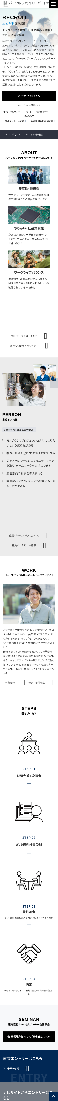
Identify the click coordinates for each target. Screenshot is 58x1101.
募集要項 (10, 682)
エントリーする (11, 1068)
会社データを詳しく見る (24, 336)
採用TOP (16, 134)
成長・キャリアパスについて (24, 535)
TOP (4, 134)
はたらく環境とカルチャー (24, 346)
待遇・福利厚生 (36, 682)
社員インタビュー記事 (24, 545)
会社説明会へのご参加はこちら (29, 1036)
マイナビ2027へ (29, 96)
